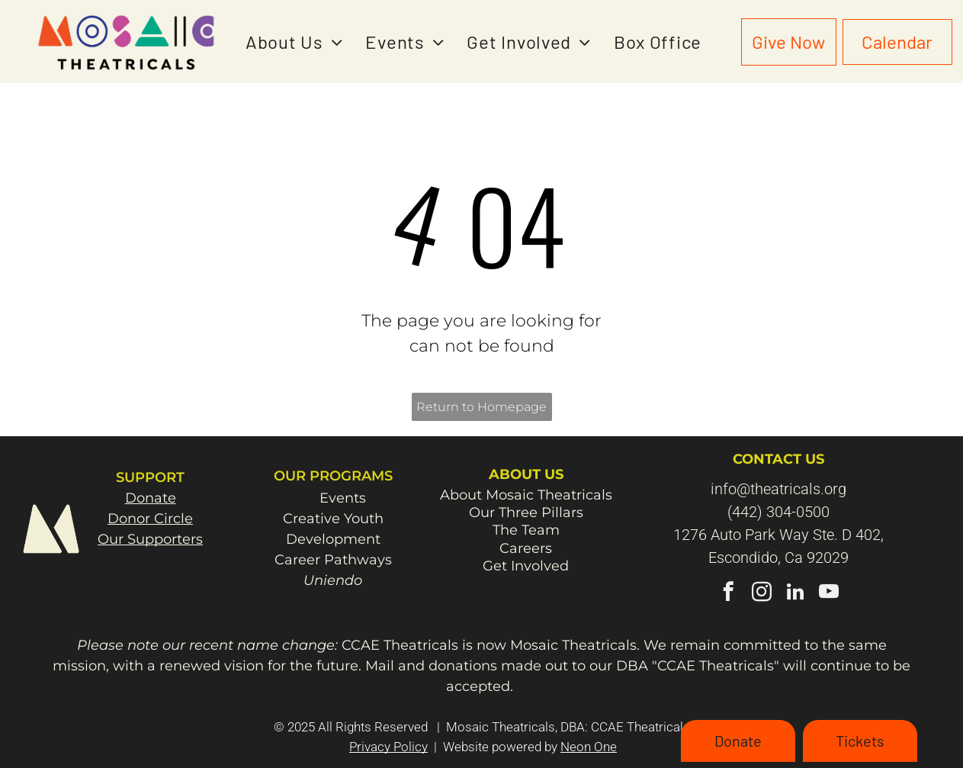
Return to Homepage (481, 407)
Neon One (588, 746)
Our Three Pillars (526, 512)
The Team (526, 530)
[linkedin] (796, 594)
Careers (525, 548)
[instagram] (762, 594)
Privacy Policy (388, 746)
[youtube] (829, 594)
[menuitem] (294, 42)
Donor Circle (150, 518)
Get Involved (526, 566)
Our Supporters (150, 539)
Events (342, 498)
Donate (150, 498)
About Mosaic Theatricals (526, 495)
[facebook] (728, 594)
